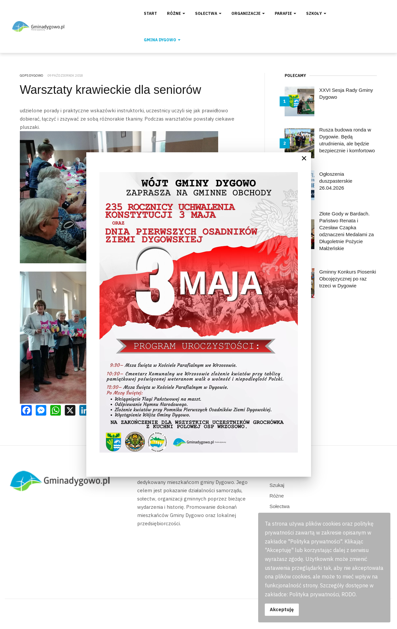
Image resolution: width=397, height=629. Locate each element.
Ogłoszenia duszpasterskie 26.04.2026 (335, 181)
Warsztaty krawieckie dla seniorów (110, 89)
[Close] (304, 158)
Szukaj (276, 485)
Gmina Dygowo (162, 39)
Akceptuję (282, 609)
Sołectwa (208, 13)
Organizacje (248, 13)
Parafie (285, 13)
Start (150, 13)
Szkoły (316, 13)
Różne (176, 13)
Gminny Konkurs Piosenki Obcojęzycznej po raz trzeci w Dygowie (347, 278)
